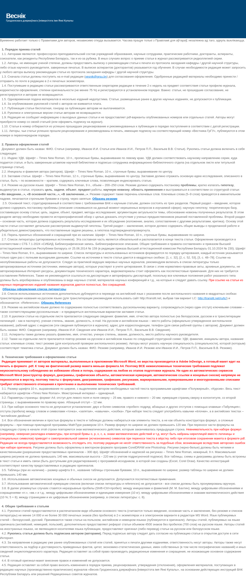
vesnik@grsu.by (96, 76)
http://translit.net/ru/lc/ (212, 298)
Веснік (15, 15)
